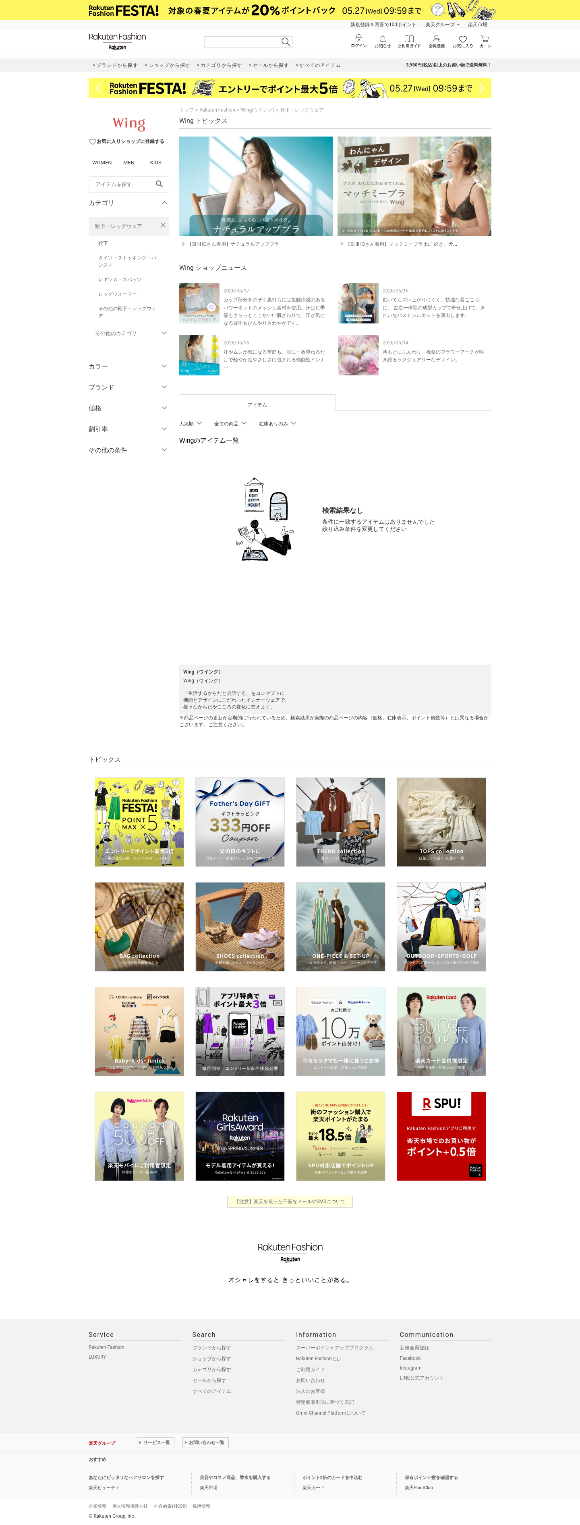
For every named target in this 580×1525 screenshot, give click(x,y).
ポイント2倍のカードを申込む (332, 1477)
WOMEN (102, 163)
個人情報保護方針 (130, 1506)
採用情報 (201, 1506)
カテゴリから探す (212, 1369)
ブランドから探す (212, 1348)
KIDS (156, 163)
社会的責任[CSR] (170, 1506)
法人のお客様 (310, 1391)
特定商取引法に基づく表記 (325, 1402)
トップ (186, 110)
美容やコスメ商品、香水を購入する (235, 1477)
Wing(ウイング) (257, 110)
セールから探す (209, 1380)
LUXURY (97, 1357)
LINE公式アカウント (422, 1378)
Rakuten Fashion (217, 110)
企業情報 (97, 1506)
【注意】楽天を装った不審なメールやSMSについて (290, 1201)
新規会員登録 (414, 1348)
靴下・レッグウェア (118, 226)
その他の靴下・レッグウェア (127, 312)
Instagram (411, 1368)
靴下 (103, 243)
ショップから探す (212, 1358)
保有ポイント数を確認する (431, 1477)
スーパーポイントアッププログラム (334, 1348)
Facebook (410, 1358)
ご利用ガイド (310, 1369)
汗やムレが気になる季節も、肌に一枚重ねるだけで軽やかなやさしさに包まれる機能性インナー (274, 359)
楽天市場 (477, 24)
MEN (129, 163)
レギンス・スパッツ (120, 279)
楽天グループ (440, 24)
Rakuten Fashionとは (319, 1358)
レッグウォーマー (117, 294)
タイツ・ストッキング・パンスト (127, 261)
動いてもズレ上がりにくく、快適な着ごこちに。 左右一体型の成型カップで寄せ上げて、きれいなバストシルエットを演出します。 (434, 307)
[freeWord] (129, 184)
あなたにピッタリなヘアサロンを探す (126, 1477)
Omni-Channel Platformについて (331, 1413)
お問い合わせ (310, 1380)
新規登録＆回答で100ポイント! (384, 24)
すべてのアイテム (212, 1391)
